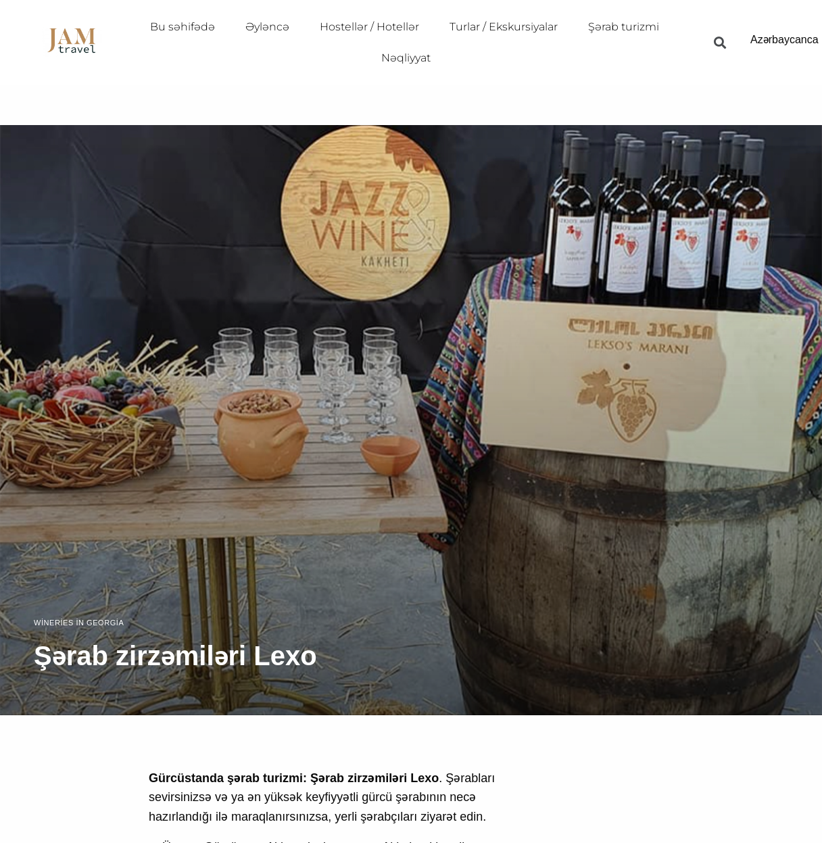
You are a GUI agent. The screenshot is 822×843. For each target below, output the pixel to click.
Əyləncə (267, 26)
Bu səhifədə (182, 26)
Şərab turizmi (623, 26)
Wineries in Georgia (79, 623)
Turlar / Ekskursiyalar (504, 26)
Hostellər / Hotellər (369, 26)
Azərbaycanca (784, 39)
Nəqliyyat (406, 57)
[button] (719, 42)
